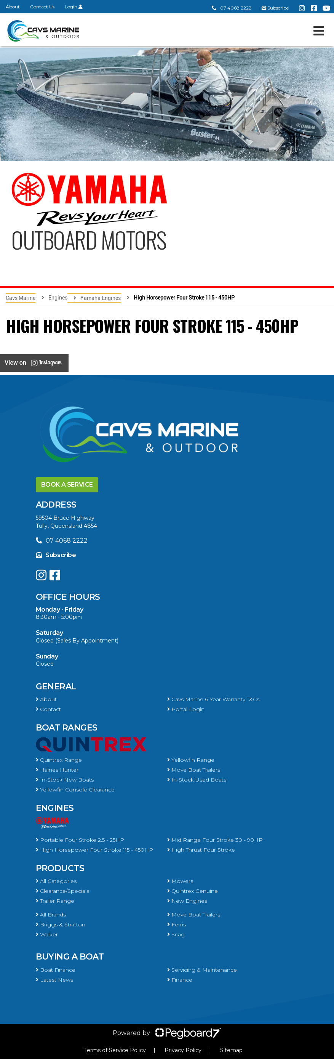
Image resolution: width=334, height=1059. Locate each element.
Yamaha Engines (100, 297)
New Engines (187, 900)
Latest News (54, 979)
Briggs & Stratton (60, 924)
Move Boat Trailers (193, 769)
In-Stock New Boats (65, 779)
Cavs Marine (20, 297)
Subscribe (56, 555)
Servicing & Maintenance (202, 969)
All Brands (51, 914)
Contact (48, 709)
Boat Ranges (66, 728)
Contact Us (42, 7)
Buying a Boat (70, 957)
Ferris (176, 924)
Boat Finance (55, 969)
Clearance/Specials (62, 891)
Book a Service (67, 484)
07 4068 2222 (231, 8)
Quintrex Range (59, 759)
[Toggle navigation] (318, 31)
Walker (47, 934)
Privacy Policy (183, 1050)
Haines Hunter (57, 769)
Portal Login (186, 709)
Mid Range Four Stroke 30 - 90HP (215, 839)
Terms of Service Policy (115, 1050)
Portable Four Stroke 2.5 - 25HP (80, 839)
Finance (179, 979)
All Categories (56, 881)
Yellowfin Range (190, 759)
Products (60, 868)
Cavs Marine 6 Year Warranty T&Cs (213, 699)
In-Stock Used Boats (196, 779)
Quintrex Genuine (192, 891)
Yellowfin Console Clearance (75, 789)
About (13, 7)
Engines (55, 808)
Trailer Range (55, 900)
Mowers (180, 881)
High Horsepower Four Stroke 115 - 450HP (94, 849)
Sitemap (231, 1050)
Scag (176, 934)
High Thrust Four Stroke (201, 849)
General (56, 686)
